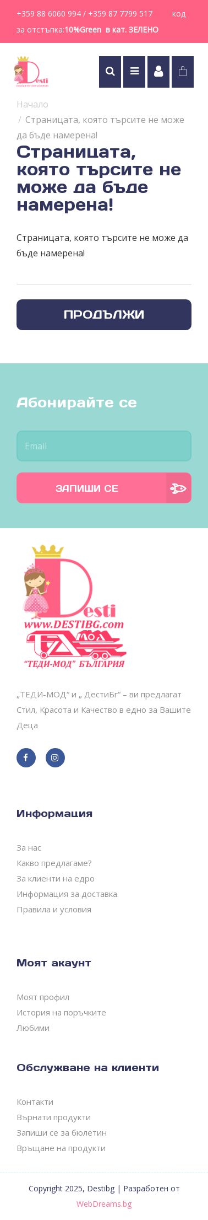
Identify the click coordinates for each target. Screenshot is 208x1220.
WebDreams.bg (104, 1203)
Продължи (104, 314)
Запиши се (87, 488)
